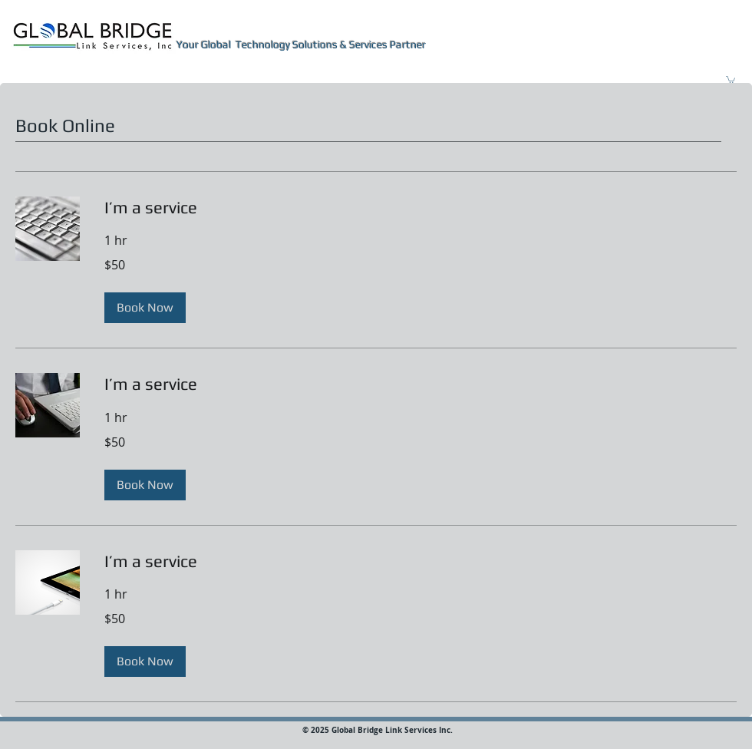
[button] (730, 79)
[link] (420, 207)
